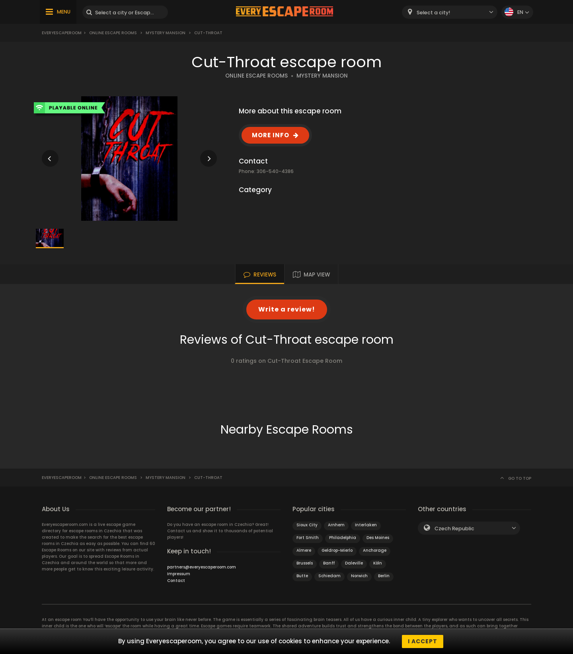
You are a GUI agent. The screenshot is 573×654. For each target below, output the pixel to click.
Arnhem (336, 525)
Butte (302, 576)
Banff (329, 563)
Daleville (354, 563)
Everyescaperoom (62, 33)
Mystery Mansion (165, 33)
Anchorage (374, 550)
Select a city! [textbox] (433, 12)
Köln (377, 563)
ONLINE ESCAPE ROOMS (256, 76)
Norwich (359, 576)
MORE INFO (270, 135)
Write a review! (286, 309)
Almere (303, 550)
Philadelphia (342, 538)
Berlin (384, 576)
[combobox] (449, 12)
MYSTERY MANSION (322, 76)
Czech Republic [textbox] (454, 528)
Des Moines (377, 538)
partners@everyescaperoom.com (201, 567)
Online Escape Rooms (113, 33)
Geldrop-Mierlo (337, 550)
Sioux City (307, 525)
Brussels (304, 563)
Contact (176, 581)
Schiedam (329, 576)
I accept (422, 641)
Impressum (178, 574)
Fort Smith (307, 538)
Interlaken (366, 525)
